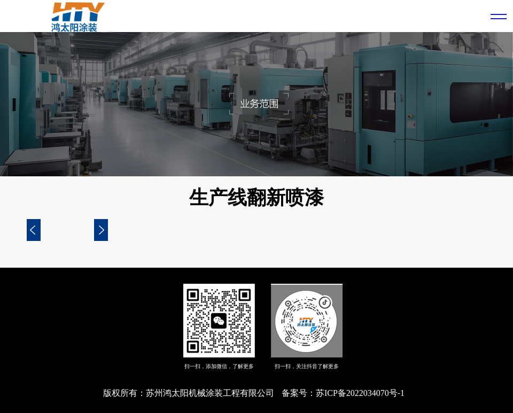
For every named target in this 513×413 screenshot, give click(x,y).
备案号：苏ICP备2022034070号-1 (343, 393)
